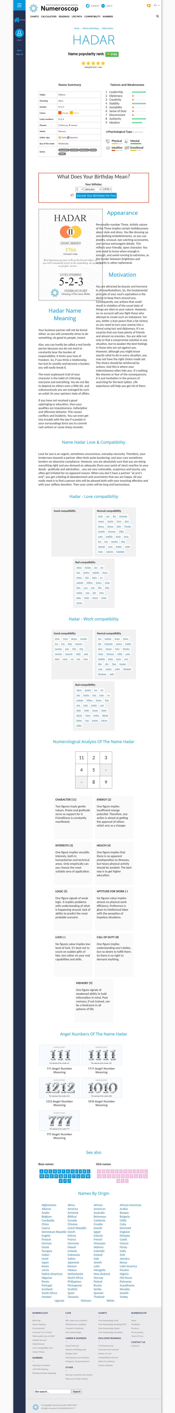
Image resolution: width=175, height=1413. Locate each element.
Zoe (78, 659)
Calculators (48, 16)
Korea (45, 1266)
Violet (103, 598)
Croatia (98, 1224)
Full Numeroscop (105, 1345)
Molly (86, 598)
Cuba (123, 1224)
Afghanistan (49, 1205)
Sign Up (19, 54)
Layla (100, 536)
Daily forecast (38, 1344)
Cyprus (46, 1228)
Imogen (114, 541)
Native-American (52, 1274)
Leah (86, 654)
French (98, 1239)
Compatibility (92, 16)
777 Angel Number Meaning (59, 1136)
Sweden (46, 1297)
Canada (72, 1220)
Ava (107, 516)
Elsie (79, 587)
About (133, 1320)
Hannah (101, 546)
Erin (106, 541)
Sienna (101, 526)
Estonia (98, 1235)
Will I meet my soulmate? (76, 1320)
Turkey (124, 1297)
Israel (45, 1258)
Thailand (99, 1297)
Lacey (65, 659)
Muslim (124, 1270)
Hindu (123, 1247)
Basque (124, 1213)
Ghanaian (99, 1243)
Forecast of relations (74, 1328)
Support (92, 5)
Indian (45, 1255)
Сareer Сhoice (38, 1351)
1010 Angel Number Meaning (101, 1103)
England (125, 1232)
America (73, 1209)
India (123, 1251)
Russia (98, 1285)
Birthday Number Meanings (44, 1373)
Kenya (123, 1262)
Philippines (74, 1281)
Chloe (107, 582)
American (99, 1209)
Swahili (124, 1293)
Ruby (119, 526)
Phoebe (127, 526)
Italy (96, 1258)
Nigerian (47, 1277)
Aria (93, 587)
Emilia (96, 715)
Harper (110, 526)
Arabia (124, 1209)
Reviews (135, 1328)
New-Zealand (102, 1274)
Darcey (104, 720)
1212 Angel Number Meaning (59, 1103)
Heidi (78, 654)
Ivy (101, 577)
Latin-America (128, 1266)
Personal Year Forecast (108, 1349)
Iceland (72, 1251)
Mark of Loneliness (106, 1361)
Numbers (108, 16)
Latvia (45, 1270)
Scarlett (101, 531)
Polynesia (126, 1281)
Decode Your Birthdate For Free (96, 195)
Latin (97, 1266)
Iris (72, 659)
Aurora (95, 720)
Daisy (94, 577)
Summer (69, 654)
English (46, 1235)
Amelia (88, 567)
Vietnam (86, 1300)
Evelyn (99, 582)
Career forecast (72, 1345)
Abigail (105, 715)
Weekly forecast (39, 1340)
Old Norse (126, 1277)
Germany (73, 1243)
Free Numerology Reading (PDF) (112, 1324)
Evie (87, 577)
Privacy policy (137, 1332)
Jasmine (58, 654)
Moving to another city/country (79, 1374)
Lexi (87, 720)
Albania (46, 1209)
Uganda (59, 1300)
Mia (78, 572)
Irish (122, 1255)
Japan (45, 1262)
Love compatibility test (42, 1347)
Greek (45, 1247)
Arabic (45, 1213)
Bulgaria (125, 1216)
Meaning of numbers (41, 1365)
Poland (98, 1281)
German (47, 1243)
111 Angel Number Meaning (59, 1070)
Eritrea (72, 1235)
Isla (95, 567)
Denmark (125, 1228)
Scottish (72, 1289)
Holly (112, 674)
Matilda (109, 536)
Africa (71, 1205)
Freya (119, 521)
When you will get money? (76, 1378)
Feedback (135, 1324)
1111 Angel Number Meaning (101, 1070)
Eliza (123, 541)
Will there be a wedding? (75, 1324)
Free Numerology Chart (108, 1320)
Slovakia (125, 1289)
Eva (99, 541)
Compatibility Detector (108, 1357)
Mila (74, 649)
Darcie (79, 603)
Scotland (47, 1289)
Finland (46, 1239)
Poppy (79, 577)
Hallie (79, 725)
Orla (81, 649)
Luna (110, 546)
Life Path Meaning (40, 1369)
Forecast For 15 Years (42, 1332)
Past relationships (73, 1332)
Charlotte (123, 516)
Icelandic (99, 1251)
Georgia (109, 551)
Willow (89, 582)
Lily (101, 567)
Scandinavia (127, 1285)
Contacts (135, 1345)
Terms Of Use (137, 1336)
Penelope (102, 674)
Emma (95, 598)
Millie (121, 531)
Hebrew (98, 1247)
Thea (101, 593)
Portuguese (75, 1285)
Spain (71, 1293)
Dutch (71, 1232)
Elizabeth (120, 551)
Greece (124, 1243)
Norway (98, 1277)
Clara (85, 659)
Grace (104, 572)
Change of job (71, 1353)
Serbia (98, 1289)
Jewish (98, 1262)
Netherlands (75, 1274)
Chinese (72, 1224)
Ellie (100, 587)
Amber (119, 546)
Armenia (73, 1213)
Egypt (97, 1232)
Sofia (107, 587)
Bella (79, 598)
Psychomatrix (38, 1328)
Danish (98, 1228)
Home (19, 19)
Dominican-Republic (54, 1232)
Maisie (79, 593)
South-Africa (49, 1293)
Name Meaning (39, 1324)
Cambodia (48, 1220)
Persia (45, 1281)
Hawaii (72, 1247)
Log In (19, 40)
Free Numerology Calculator (110, 1332)
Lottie (127, 546)
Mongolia (99, 1270)
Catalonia (99, 1220)
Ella (114, 516)
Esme (126, 536)
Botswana (100, 1216)
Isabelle (80, 582)
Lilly (94, 593)
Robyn (79, 720)
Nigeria (124, 1274)
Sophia (86, 572)
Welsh (110, 1300)
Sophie (110, 521)
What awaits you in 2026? (43, 1336)
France (72, 1239)
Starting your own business (77, 1357)
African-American (130, 1205)
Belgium (47, 1216)
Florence (112, 531)
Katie (57, 659)
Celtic (123, 1220)
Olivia (79, 567)
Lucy (86, 587)
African (98, 1205)
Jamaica (125, 1258)
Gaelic (123, 1239)
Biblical (72, 1216)
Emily (100, 516)
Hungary (47, 1251)
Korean (72, 1266)
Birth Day (36, 1320)
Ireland (98, 1255)
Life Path (77, 16)
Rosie (118, 536)
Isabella (95, 572)
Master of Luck (104, 1353)
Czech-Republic (77, 1228)
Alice (127, 521)
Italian (71, 1258)
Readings (64, 16)
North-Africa (75, 1277)
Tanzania (73, 1297)
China (45, 1224)
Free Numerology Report (109, 1328)
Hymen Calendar (105, 1365)
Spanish (98, 1293)
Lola (87, 593)
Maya (100, 551)
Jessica (101, 521)
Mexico (72, 1270)
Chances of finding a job (75, 1349)
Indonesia (74, 1255)
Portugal (47, 1285)
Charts (34, 16)
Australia (99, 1213)
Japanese (73, 1262)
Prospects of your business (77, 1361)
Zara (67, 649)
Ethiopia (125, 1235)
